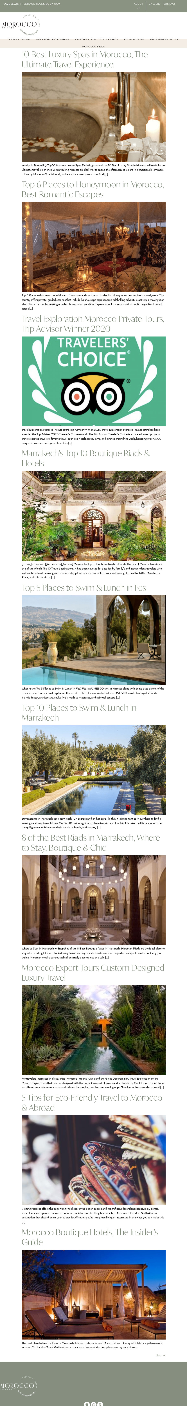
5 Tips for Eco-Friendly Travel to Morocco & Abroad (92, 1102)
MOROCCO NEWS (93, 46)
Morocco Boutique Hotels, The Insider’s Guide (90, 1237)
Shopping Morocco (165, 39)
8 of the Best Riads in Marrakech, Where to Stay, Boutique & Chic (91, 842)
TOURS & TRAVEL (19, 39)
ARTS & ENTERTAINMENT (52, 39)
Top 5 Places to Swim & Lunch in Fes (84, 587)
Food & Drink (134, 39)
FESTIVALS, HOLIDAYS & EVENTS (97, 39)
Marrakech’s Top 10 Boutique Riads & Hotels (86, 458)
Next (161, 1355)
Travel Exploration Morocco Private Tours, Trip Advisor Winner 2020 (93, 323)
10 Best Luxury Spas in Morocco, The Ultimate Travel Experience (85, 59)
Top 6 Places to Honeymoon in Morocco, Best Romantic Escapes (93, 189)
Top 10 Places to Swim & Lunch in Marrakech (79, 712)
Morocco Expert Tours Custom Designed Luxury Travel (93, 972)
